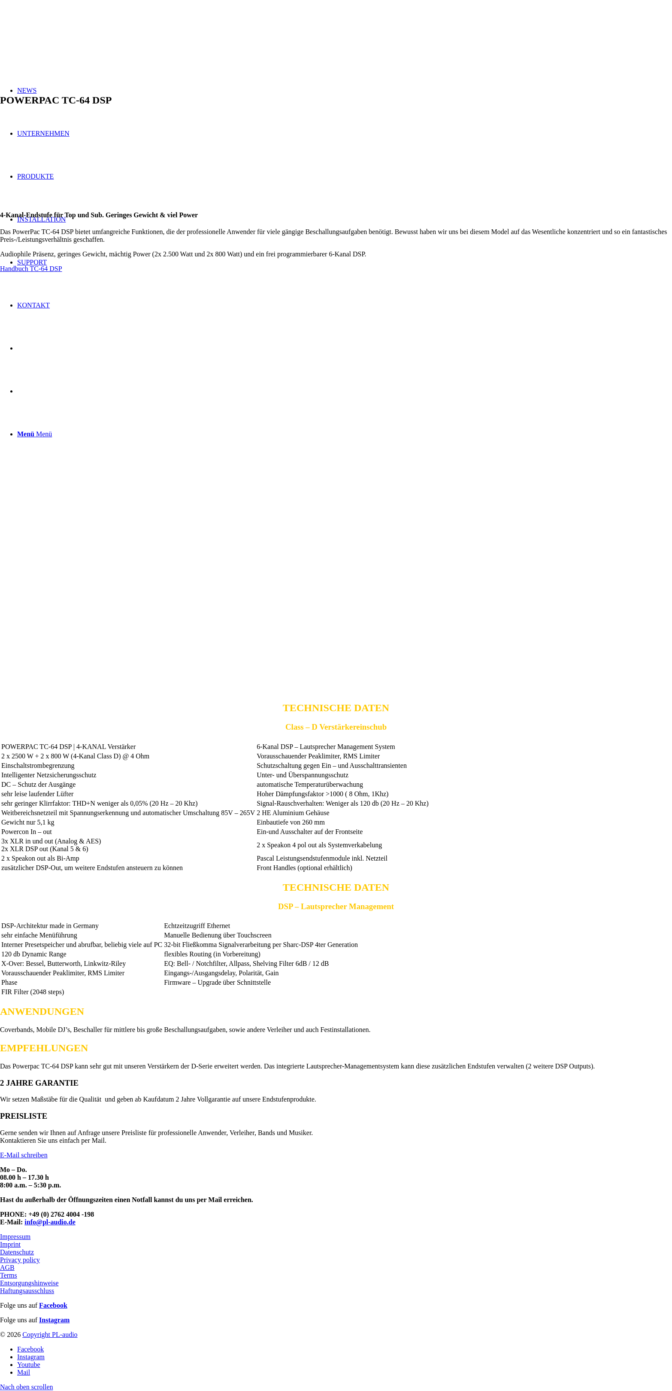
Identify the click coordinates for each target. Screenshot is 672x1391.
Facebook (53, 1305)
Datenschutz (17, 1252)
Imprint (10, 1244)
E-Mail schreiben (24, 1155)
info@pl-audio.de (49, 1222)
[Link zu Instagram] (31, 1357)
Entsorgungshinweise (29, 1283)
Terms (8, 1275)
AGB (7, 1267)
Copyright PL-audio (49, 1334)
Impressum (15, 1236)
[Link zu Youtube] (28, 1364)
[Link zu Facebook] (30, 1349)
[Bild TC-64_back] (336, 592)
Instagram (54, 1320)
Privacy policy (20, 1259)
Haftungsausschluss (27, 1290)
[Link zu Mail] (23, 1372)
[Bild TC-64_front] (336, 381)
